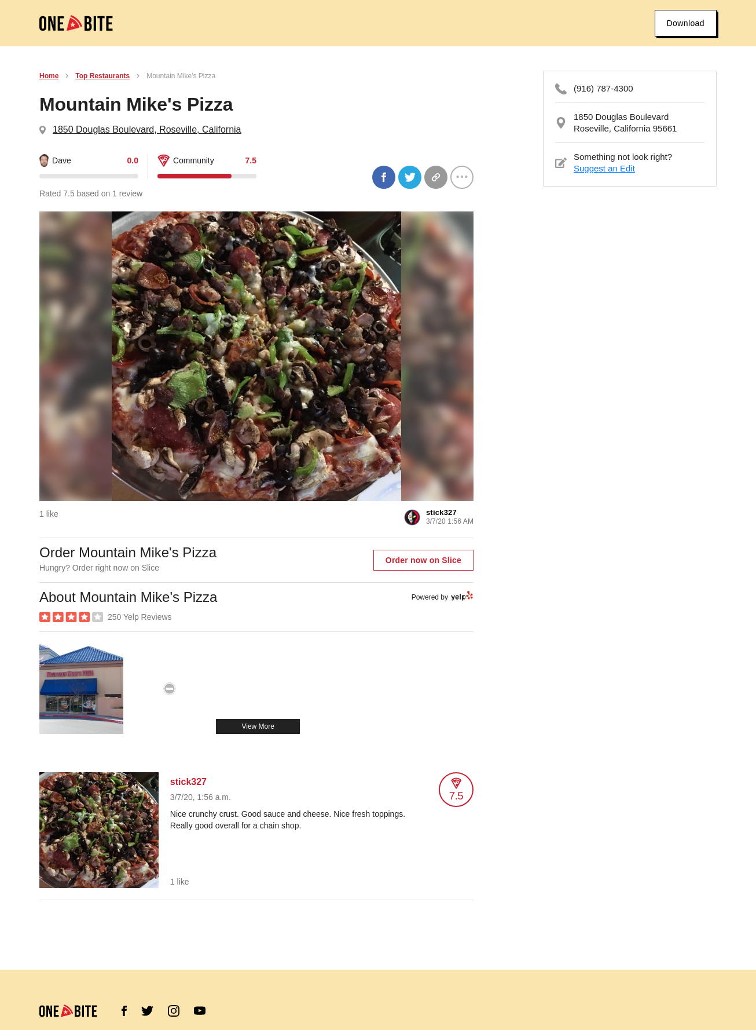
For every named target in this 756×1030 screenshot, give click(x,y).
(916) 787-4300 (603, 88)
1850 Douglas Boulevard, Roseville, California (147, 129)
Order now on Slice (423, 560)
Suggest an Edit (604, 168)
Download (685, 23)
